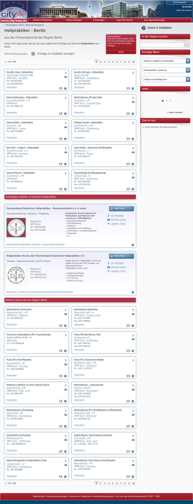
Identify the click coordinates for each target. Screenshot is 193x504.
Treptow (22, 128)
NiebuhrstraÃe (13, 413)
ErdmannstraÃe (81, 176)
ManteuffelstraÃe (14, 363)
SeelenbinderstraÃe (16, 312)
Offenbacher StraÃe (83, 413)
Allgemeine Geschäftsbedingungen (97, 496)
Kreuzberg (23, 154)
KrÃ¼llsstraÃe (81, 151)
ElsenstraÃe (12, 125)
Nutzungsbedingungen (57, 496)
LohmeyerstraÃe (14, 464)
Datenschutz (39, 496)
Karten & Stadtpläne (160, 27)
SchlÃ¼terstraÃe (82, 125)
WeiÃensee (24, 391)
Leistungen (99, 20)
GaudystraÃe (80, 100)
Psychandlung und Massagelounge (90, 173)
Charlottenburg (92, 78)
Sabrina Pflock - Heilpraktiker (20, 122)
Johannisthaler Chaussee (17, 75)
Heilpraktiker (12, 87)
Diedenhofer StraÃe (83, 312)
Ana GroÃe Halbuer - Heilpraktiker (23, 148)
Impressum (74, 496)
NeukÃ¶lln (23, 78)
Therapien (45, 244)
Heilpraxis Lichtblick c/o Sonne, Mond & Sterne (28, 385)
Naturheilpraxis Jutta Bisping (20, 410)
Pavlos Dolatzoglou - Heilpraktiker (22, 97)
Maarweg (34, 221)
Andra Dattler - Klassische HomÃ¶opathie (93, 148)
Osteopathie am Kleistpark (19, 435)
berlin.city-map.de (184, 10)
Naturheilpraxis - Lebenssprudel (88, 385)
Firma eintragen (74, 20)
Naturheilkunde (12, 244)
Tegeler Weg (79, 75)
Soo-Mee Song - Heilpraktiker (20, 72)
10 (133, 62)
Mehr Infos (119, 208)
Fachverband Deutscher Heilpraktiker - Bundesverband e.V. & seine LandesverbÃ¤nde (46, 209)
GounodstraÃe (81, 438)
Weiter (121, 52)
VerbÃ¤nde (35, 244)
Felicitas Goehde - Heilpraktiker (88, 122)
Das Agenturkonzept (154, 20)
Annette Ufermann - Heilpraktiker (89, 72)
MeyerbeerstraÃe (15, 388)
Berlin (21, 25)
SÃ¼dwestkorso (81, 338)
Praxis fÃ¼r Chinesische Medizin (89, 360)
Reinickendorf (92, 391)
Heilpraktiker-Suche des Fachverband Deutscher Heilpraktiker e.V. (46, 255)
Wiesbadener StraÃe (83, 363)
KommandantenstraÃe (17, 100)
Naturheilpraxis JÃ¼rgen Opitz (88, 97)
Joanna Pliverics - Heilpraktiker (21, 173)
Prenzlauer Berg (93, 103)
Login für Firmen (124, 20)
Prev (148, 94)
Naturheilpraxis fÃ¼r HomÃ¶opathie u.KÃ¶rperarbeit (98, 410)
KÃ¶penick (23, 315)
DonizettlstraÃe (14, 176)
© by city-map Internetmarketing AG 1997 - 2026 (137, 496)
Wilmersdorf (91, 366)
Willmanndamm (13, 438)
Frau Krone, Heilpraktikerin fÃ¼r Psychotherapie (29, 334)
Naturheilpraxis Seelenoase (19, 309)
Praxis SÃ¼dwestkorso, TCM (87, 334)
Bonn (38, 224)
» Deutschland (11, 25)
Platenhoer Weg (81, 388)
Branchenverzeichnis (35, 25)
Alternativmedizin (57, 244)
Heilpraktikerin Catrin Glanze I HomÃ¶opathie (94, 460)
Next (185, 94)
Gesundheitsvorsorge (36, 292)
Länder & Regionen (42, 20)
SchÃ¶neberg (92, 179)
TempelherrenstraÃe (16, 151)
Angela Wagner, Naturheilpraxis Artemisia (93, 435)
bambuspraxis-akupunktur (86, 309)
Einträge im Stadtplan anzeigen (56, 53)
